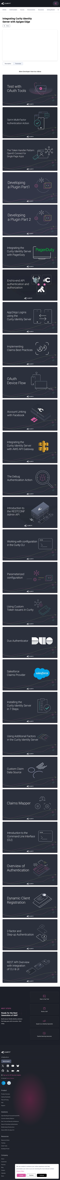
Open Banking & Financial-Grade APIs (10, 1115)
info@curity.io (5, 1057)
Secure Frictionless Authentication (9, 1124)
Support (3, 1105)
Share (6, 25)
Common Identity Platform (7, 1118)
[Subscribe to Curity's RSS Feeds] (8, 1071)
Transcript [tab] (18, 63)
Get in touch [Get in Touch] (6, 1061)
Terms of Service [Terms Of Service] (10, 1078)
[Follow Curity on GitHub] (3, 1071)
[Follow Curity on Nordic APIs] (18, 1071)
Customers (4, 1161)
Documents (41, 9)
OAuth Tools (4, 1145)
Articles (4, 9)
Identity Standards (5, 1097)
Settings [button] (42, 1175)
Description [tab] (8, 63)
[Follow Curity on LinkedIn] (8, 1066)
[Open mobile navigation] (56, 3)
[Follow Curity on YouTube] (13, 1066)
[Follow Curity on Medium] (13, 1071)
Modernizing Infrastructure (7, 1127)
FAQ (2, 1102)
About (2, 1158)
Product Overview (5, 1094)
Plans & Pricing (5, 1099)
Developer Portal (5, 1148)
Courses (22, 9)
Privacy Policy (20, 1171)
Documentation (31, 9)
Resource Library (5, 1140)
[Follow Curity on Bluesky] (18, 1066)
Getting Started (51, 9)
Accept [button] (21, 1175)
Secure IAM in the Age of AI (7, 1130)
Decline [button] (31, 1175)
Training (3, 1143)
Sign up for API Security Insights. (11, 1075)
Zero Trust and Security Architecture (10, 1121)
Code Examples (13, 9)
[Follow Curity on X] (3, 1066)
